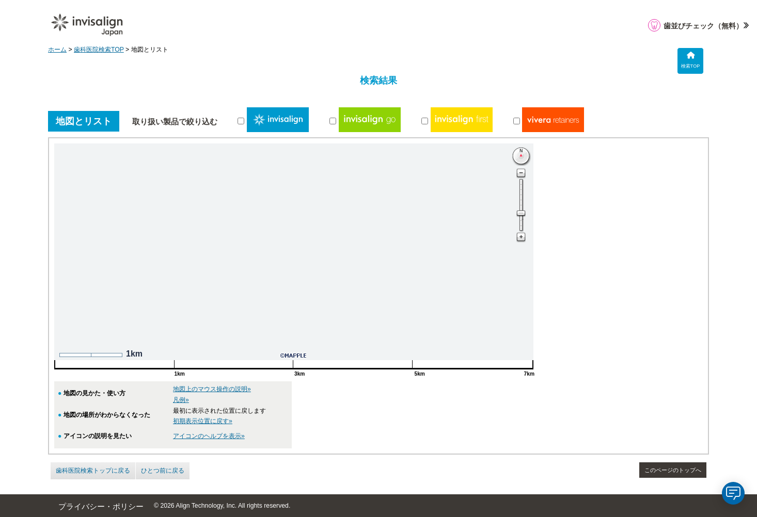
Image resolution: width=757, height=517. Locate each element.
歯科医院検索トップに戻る (93, 470)
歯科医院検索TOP (99, 49)
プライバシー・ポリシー (101, 507)
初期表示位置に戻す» (202, 421)
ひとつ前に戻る (162, 470)
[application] (733, 493)
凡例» (181, 399)
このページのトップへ (672, 470)
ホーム (57, 49)
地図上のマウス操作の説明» (212, 389)
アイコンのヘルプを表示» (209, 436)
